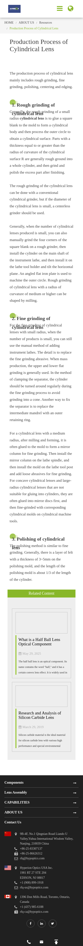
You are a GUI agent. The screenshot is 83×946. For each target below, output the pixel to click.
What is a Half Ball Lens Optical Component (39, 641)
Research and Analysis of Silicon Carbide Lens (40, 715)
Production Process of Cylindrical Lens (34, 28)
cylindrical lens (32, 118)
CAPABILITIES (17, 802)
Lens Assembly (15, 792)
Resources (45, 22)
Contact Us (12, 822)
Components (13, 782)
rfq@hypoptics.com (32, 858)
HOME (9, 22)
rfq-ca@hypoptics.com (34, 911)
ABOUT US (26, 22)
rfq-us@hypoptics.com (34, 887)
